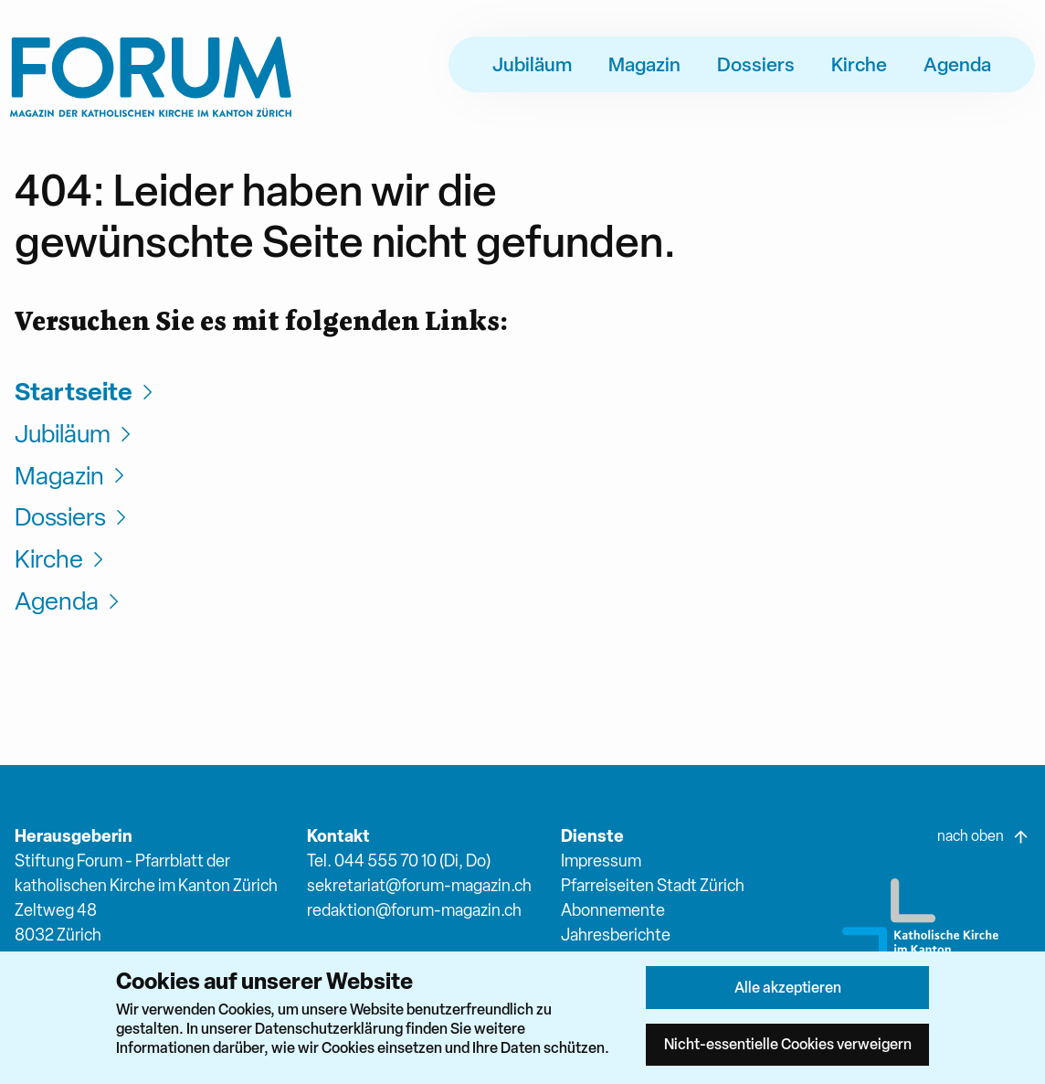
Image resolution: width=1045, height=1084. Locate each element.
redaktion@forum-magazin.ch (414, 909)
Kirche (859, 64)
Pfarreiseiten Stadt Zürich (652, 885)
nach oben (983, 836)
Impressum (601, 860)
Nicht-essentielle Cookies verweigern (788, 1044)
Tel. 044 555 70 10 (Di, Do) (399, 860)
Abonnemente (613, 909)
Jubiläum (532, 64)
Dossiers (756, 64)
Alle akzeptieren (787, 987)
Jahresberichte (615, 934)
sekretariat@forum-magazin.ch (419, 885)
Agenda (957, 64)
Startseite (86, 392)
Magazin (644, 64)
